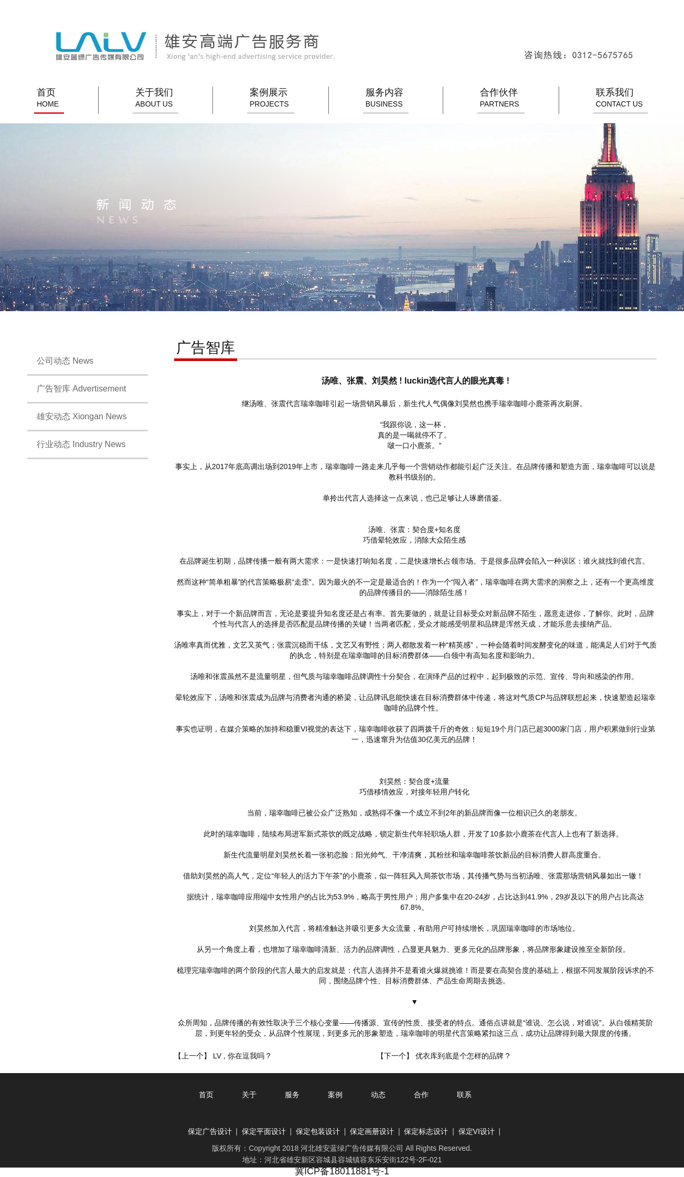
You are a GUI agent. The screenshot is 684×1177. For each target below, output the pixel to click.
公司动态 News (60, 360)
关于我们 (154, 98)
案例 (335, 1094)
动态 (378, 1094)
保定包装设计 (318, 1131)
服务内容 (384, 98)
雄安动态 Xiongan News (76, 416)
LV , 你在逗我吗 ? (241, 1056)
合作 (421, 1094)
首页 (48, 98)
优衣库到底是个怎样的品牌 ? (462, 1056)
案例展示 (269, 98)
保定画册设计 (372, 1131)
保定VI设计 (476, 1131)
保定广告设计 (210, 1131)
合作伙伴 (499, 98)
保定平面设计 (264, 1131)
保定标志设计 (426, 1131)
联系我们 (619, 98)
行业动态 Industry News (76, 444)
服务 (292, 1094)
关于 (249, 1094)
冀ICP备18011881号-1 (342, 1171)
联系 (464, 1094)
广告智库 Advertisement (76, 388)
